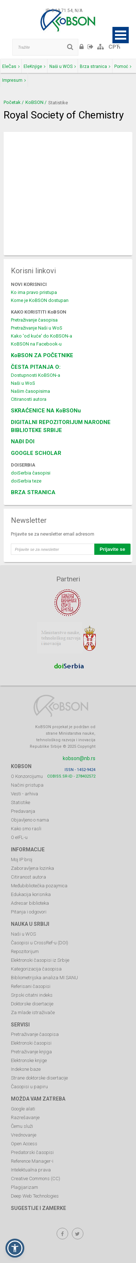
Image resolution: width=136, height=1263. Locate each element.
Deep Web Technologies (35, 1196)
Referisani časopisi (30, 986)
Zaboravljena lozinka (32, 868)
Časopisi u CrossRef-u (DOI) (39, 942)
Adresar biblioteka (30, 903)
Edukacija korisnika (31, 894)
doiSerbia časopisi (30, 473)
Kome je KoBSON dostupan (40, 300)
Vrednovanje (23, 1135)
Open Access (24, 1143)
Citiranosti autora (28, 399)
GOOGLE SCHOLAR (36, 453)
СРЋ (114, 47)
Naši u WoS (23, 383)
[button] (14, 1248)
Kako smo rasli (26, 828)
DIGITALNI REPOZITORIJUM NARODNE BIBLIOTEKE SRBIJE (61, 426)
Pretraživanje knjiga (31, 1051)
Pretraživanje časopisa (34, 320)
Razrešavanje (25, 1117)
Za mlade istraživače (33, 1012)
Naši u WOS (62, 66)
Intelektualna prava (31, 1170)
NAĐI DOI (22, 441)
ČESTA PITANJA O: (36, 367)
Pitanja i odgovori (28, 912)
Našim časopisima (30, 391)
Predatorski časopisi (32, 1152)
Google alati (23, 1108)
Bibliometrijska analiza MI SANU (44, 977)
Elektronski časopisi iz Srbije (40, 960)
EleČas (11, 66)
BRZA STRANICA (33, 492)
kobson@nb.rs (79, 758)
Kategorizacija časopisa (36, 969)
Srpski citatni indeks (32, 995)
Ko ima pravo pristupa (34, 292)
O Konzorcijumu (27, 776)
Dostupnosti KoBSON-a (35, 375)
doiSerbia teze (26, 481)
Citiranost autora (28, 877)
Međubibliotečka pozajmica (39, 885)
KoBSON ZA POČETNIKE (42, 355)
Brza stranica (95, 66)
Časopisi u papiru (29, 1086)
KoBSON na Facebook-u (36, 344)
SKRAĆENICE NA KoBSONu (46, 410)
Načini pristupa (27, 785)
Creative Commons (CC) (35, 1178)
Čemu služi (22, 1126)
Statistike (20, 802)
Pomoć (122, 66)
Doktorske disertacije (32, 1003)
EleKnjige (34, 66)
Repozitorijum (25, 951)
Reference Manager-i (32, 1161)
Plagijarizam (24, 1187)
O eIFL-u (19, 837)
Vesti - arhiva (24, 793)
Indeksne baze (26, 1069)
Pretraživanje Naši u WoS (36, 328)
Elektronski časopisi (31, 1043)
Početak (12, 102)
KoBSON (34, 102)
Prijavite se (112, 549)
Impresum (14, 80)
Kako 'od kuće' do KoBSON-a (41, 336)
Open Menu (120, 35)
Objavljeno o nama (30, 820)
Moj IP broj (21, 859)
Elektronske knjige (29, 1060)
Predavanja (23, 811)
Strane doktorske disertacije (39, 1078)
